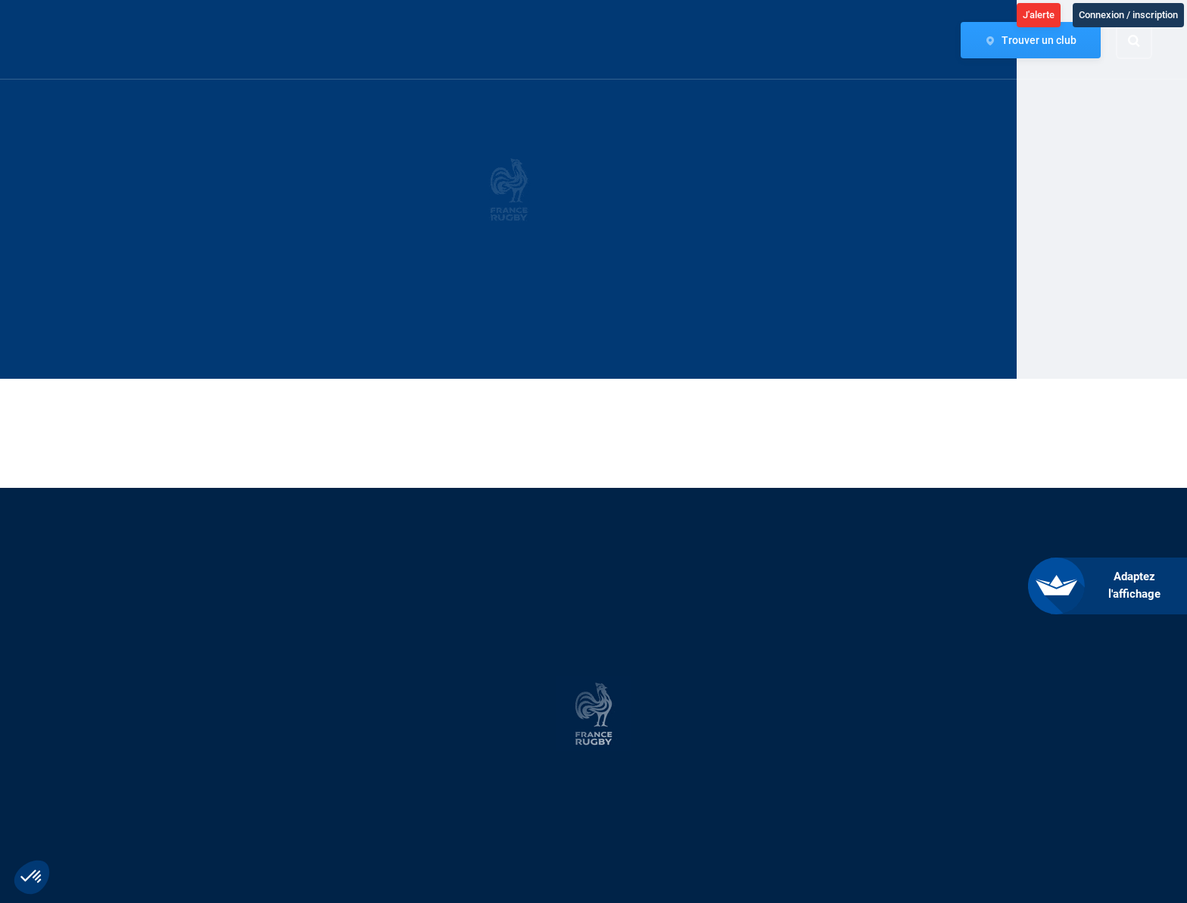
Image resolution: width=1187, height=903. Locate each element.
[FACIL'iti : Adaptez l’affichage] (1119, 586)
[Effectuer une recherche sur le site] (1146, 41)
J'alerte (1039, 14)
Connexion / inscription (1128, 14)
